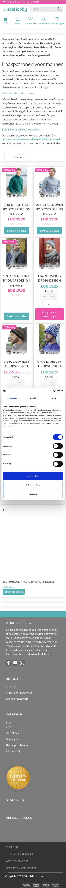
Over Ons (11, 687)
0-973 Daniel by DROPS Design (49, 364)
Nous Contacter (17, 861)
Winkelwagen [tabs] (57, 21)
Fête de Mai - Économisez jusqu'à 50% (21, 2)
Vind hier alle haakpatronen (18, 93)
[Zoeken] (60, 9)
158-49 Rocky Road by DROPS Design (29, 581)
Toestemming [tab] (12, 398)
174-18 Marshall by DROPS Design (16, 278)
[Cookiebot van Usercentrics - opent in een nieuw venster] (48, 391)
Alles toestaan (33, 476)
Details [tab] (33, 398)
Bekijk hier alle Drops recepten (20, 129)
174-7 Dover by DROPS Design (49, 278)
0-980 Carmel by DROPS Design (16, 364)
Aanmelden (43, 21)
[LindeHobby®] (15, 9)
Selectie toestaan (33, 485)
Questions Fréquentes (19, 692)
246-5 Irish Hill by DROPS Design (16, 207)
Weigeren (33, 494)
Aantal (49, 291)
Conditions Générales (20, 868)
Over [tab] (54, 398)
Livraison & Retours (17, 698)
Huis (17, 20)
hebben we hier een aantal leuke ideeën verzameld (31, 139)
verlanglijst (30, 20)
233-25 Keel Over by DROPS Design (49, 207)
